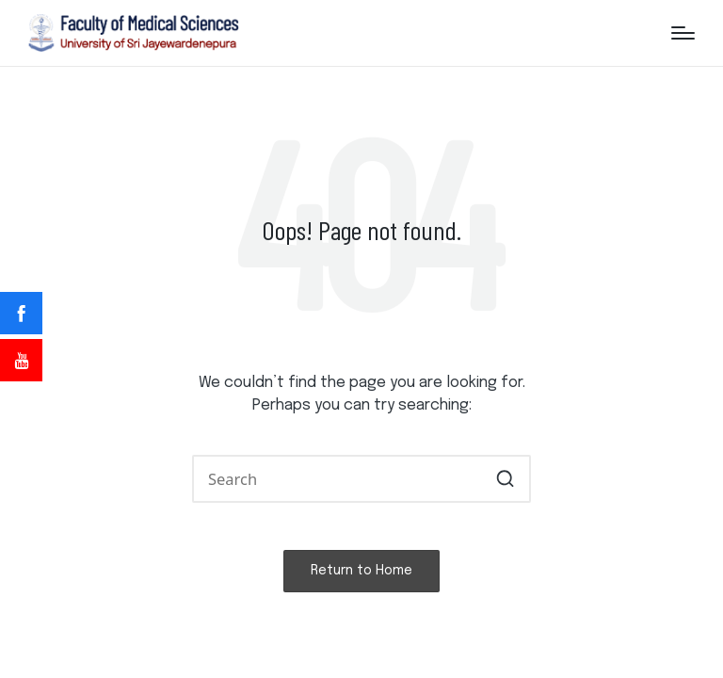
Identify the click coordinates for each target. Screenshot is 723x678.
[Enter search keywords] (361, 479)
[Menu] (683, 33)
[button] (505, 479)
